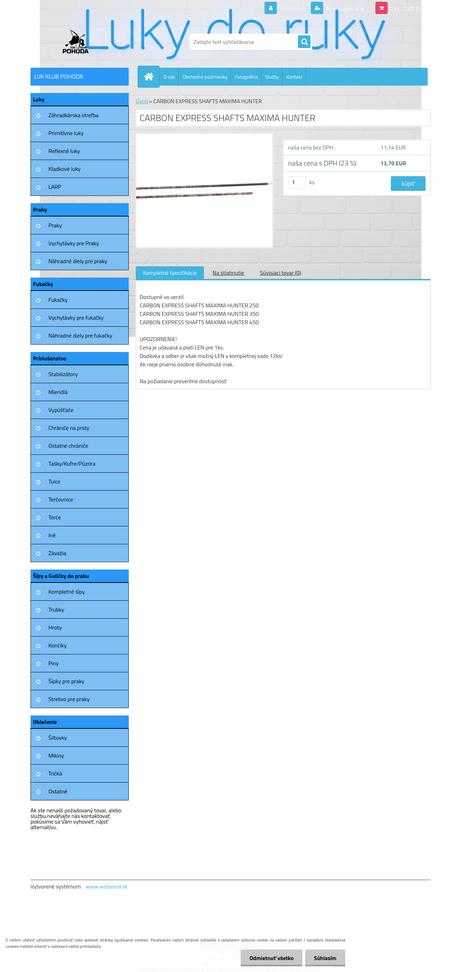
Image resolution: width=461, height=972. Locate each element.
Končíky (57, 645)
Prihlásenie (293, 8)
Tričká (55, 773)
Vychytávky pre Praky (73, 243)
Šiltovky (57, 737)
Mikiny (56, 755)
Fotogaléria (246, 76)
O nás (169, 76)
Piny (53, 663)
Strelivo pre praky (68, 699)
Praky (55, 225)
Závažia (57, 553)
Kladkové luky (64, 169)
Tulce (54, 481)
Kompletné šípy (66, 591)
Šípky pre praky (66, 681)
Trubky (56, 609)
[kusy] (297, 182)
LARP (54, 186)
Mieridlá (57, 392)
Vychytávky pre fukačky (75, 317)
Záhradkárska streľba (73, 115)
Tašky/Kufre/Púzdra (71, 463)
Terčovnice (60, 499)
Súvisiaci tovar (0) (280, 272)
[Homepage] (151, 76)
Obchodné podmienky (204, 76)
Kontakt (294, 76)
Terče (54, 517)
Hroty (55, 627)
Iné (52, 535)
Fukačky (58, 299)
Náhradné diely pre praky (77, 261)
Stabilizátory (63, 374)
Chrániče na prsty (68, 428)
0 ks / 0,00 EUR (408, 8)
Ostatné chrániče (68, 445)
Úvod (142, 101)
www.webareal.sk (107, 886)
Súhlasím (325, 958)
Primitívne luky (65, 133)
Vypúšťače (60, 410)
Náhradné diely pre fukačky (80, 335)
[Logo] (79, 41)
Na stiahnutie (228, 272)
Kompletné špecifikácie (170, 272)
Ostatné (57, 791)
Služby (272, 76)
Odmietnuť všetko (271, 958)
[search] (304, 42)
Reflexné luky (64, 151)
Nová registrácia (344, 8)
